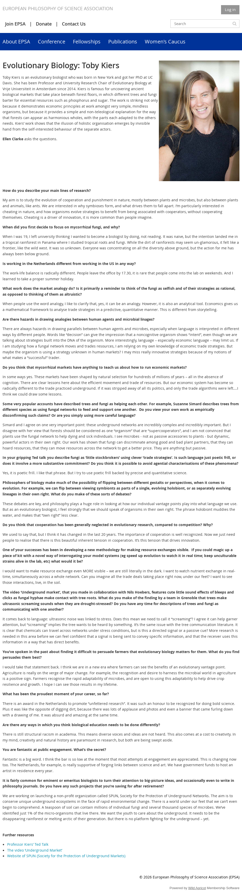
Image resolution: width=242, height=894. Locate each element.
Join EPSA (15, 24)
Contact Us (74, 24)
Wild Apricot (197, 888)
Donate (44, 24)
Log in (230, 9)
